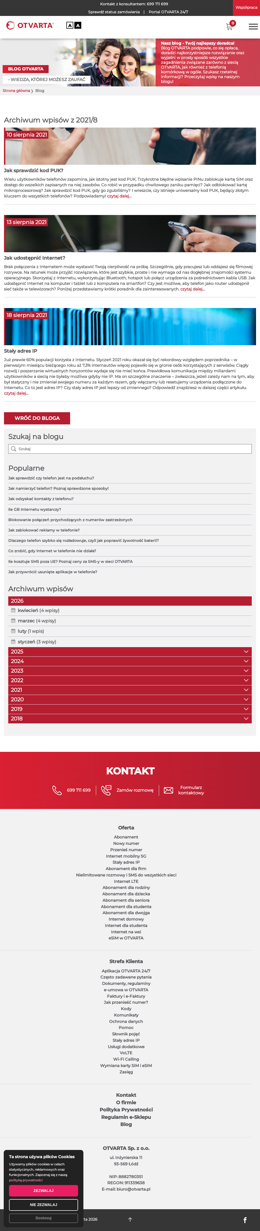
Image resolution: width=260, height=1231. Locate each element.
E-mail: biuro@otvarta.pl (126, 1189)
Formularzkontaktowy (191, 790)
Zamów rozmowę (135, 790)
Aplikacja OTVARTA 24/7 (126, 970)
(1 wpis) (31, 631)
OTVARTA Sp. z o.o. (126, 1148)
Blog (126, 1124)
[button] (229, 27)
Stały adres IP (126, 862)
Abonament (126, 837)
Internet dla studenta (126, 925)
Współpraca (246, 7)
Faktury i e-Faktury (126, 996)
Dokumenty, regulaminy (126, 983)
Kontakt (126, 1095)
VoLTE (126, 1052)
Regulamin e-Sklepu (126, 1117)
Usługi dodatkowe (126, 1046)
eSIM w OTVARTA (126, 938)
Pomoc (126, 1027)
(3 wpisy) (37, 641)
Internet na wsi (126, 931)
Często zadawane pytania (126, 977)
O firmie (126, 1103)
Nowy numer (126, 843)
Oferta (126, 828)
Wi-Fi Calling (126, 1059)
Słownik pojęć (126, 1033)
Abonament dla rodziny (126, 887)
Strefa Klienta (126, 961)
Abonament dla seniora (126, 900)
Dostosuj (44, 1218)
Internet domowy (126, 919)
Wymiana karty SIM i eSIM (126, 1065)
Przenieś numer (126, 849)
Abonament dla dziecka (126, 893)
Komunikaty (126, 1015)
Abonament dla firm (126, 868)
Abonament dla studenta (126, 906)
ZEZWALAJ (43, 1190)
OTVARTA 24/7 (168, 12)
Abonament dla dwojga (126, 912)
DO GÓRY (130, 1219)
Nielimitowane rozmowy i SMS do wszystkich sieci (126, 875)
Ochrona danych (126, 1021)
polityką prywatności (25, 1180)
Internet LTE (126, 881)
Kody (126, 1008)
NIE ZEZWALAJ (43, 1205)
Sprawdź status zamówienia (114, 12)
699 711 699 (157, 4)
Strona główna (16, 90)
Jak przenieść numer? (126, 1002)
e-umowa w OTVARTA (126, 989)
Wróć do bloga (37, 418)
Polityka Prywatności (126, 1110)
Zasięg (126, 1071)
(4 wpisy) (38, 610)
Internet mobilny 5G (126, 856)
